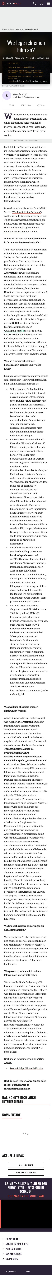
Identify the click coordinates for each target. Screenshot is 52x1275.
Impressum (11, 1271)
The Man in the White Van (26, 1196)
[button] (26, 105)
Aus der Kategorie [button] (26, 1172)
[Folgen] (25, 94)
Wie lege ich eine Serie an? (26, 212)
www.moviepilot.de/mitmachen (21, 193)
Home (4, 29)
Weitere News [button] (26, 1164)
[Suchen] (34, 3)
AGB (28, 1271)
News (11, 29)
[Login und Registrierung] (41, 3)
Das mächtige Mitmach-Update (26, 1068)
